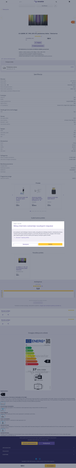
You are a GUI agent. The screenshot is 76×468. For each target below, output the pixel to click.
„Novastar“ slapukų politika (21, 237)
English (15, 223)
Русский (19, 223)
